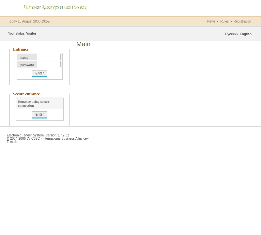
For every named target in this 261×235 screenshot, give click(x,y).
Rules (224, 21)
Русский (231, 34)
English (246, 34)
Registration (242, 21)
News (211, 21)
